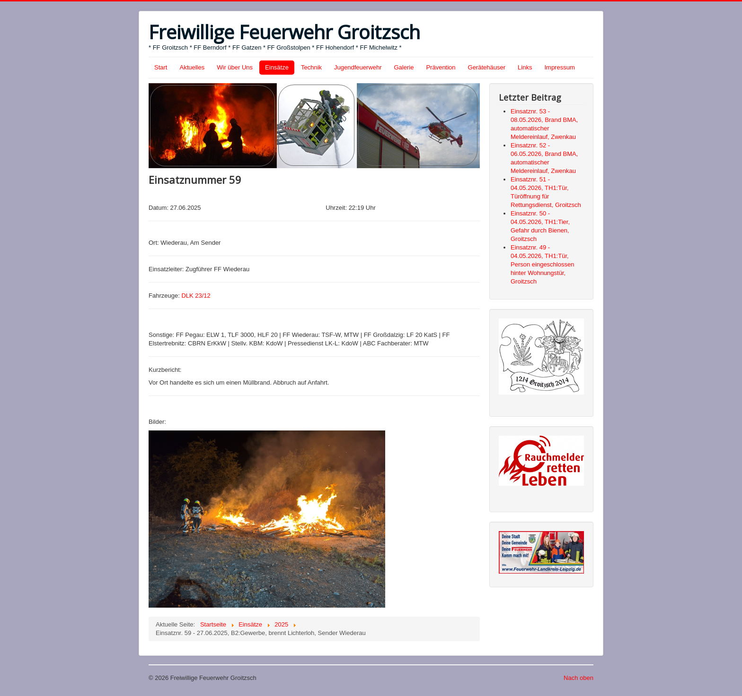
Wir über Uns (235, 67)
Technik (311, 67)
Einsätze (277, 67)
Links (525, 67)
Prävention (440, 67)
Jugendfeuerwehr (357, 67)
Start (160, 67)
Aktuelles (191, 67)
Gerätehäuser (487, 67)
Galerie (404, 67)
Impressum (559, 67)
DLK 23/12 (195, 295)
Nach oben (578, 677)
